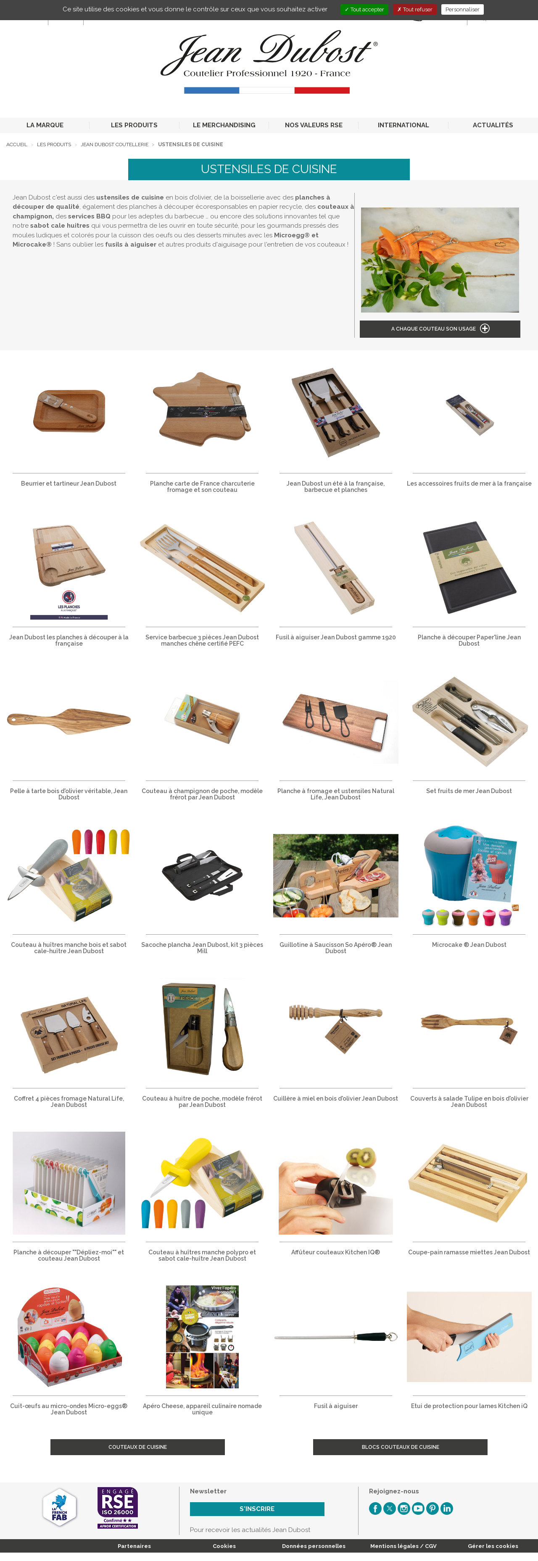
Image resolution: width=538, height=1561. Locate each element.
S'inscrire (257, 1509)
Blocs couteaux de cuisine (400, 1447)
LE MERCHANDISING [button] (224, 125)
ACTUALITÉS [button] (493, 125)
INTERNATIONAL (403, 125)
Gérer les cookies (493, 1546)
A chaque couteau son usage (433, 329)
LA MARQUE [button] (44, 125)
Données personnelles (313, 1546)
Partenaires (134, 1546)
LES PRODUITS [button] (134, 125)
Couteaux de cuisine (137, 1447)
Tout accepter (364, 9)
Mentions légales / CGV (403, 1546)
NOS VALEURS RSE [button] (314, 125)
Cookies (224, 1546)
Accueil (16, 144)
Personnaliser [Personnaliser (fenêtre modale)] (463, 9)
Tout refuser (415, 9)
